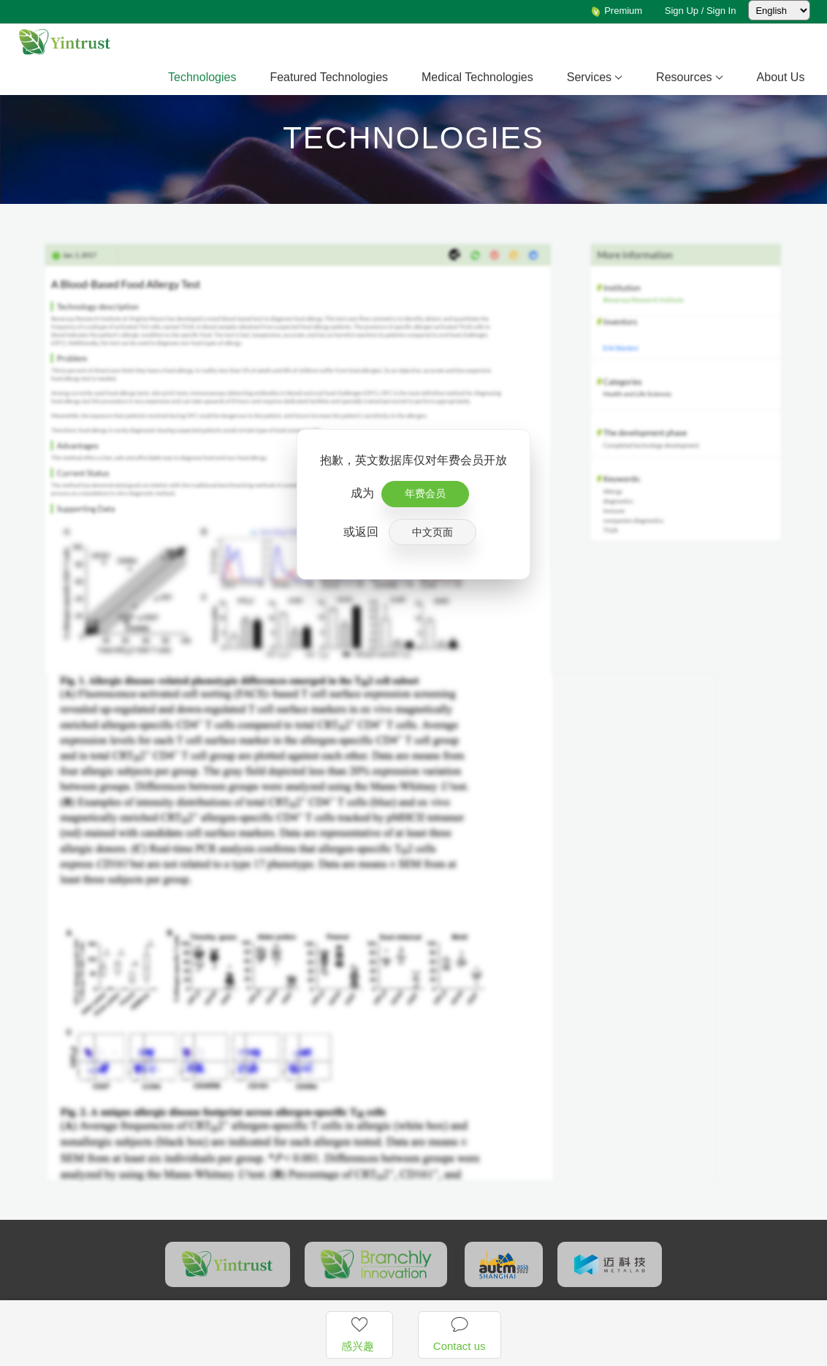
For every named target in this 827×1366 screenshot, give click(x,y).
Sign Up (681, 10)
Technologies (202, 77)
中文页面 (432, 532)
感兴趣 (359, 1334)
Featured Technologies (329, 77)
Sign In (721, 10)
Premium (616, 10)
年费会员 (425, 493)
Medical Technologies (477, 77)
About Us (781, 77)
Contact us (459, 1334)
